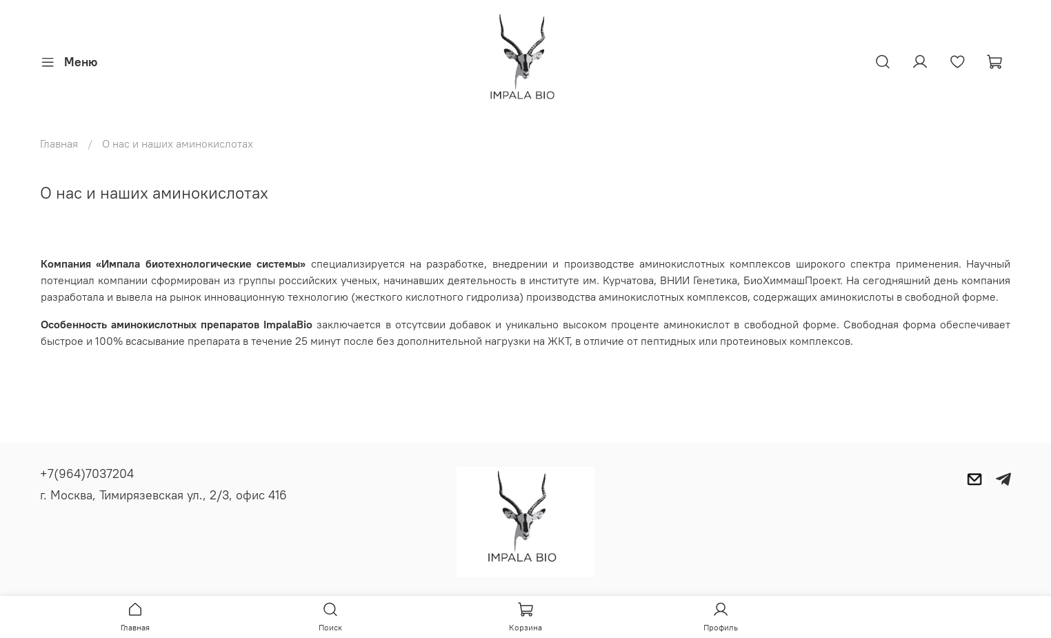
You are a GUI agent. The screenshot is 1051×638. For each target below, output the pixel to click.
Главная (59, 143)
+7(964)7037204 (87, 473)
